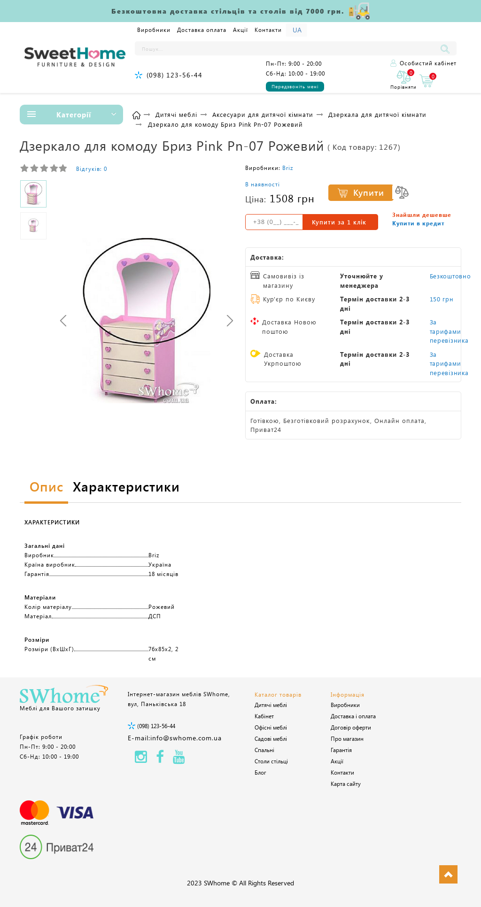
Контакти (268, 29)
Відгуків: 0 (91, 168)
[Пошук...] (286, 48)
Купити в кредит (418, 223)
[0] (403, 80)
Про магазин (347, 738)
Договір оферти (351, 727)
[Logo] (74, 57)
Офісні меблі (271, 727)
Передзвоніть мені (295, 86)
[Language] (296, 30)
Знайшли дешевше (421, 214)
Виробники (154, 29)
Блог (260, 772)
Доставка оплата (201, 29)
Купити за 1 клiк (339, 222)
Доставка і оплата (353, 716)
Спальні (264, 749)
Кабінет (264, 716)
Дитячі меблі (271, 704)
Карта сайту (346, 783)
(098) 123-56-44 (174, 74)
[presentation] (63, 320)
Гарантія (341, 749)
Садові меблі (271, 738)
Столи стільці (271, 761)
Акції (240, 29)
